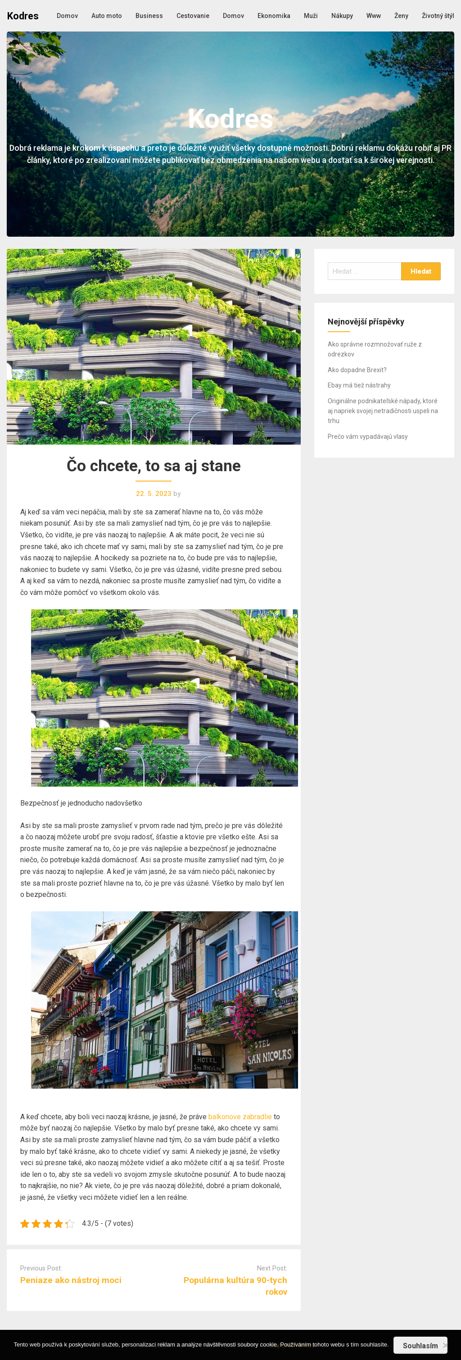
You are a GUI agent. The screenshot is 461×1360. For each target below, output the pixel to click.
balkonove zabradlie (240, 1116)
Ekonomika (274, 15)
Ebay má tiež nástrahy (359, 385)
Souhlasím (420, 1346)
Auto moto (106, 15)
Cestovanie (192, 15)
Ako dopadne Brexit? (357, 370)
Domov (67, 15)
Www (373, 15)
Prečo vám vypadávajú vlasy (368, 436)
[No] (445, 1344)
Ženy (401, 15)
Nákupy (342, 15)
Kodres (23, 16)
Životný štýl (438, 15)
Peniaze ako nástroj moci (71, 1280)
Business (149, 15)
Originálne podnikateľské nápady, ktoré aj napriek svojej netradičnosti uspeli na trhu (383, 411)
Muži (311, 15)
